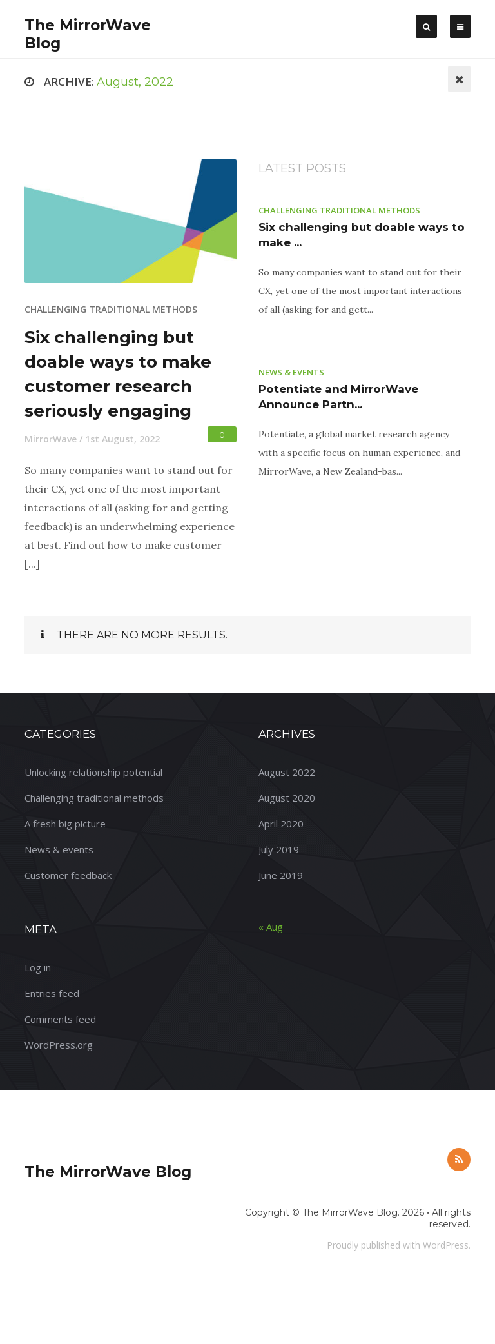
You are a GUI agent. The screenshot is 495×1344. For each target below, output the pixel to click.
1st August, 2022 (122, 439)
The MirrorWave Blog (107, 1172)
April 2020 (281, 823)
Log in (37, 967)
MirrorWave (50, 439)
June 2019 (280, 875)
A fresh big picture (65, 823)
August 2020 (286, 797)
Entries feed (51, 993)
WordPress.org (58, 1044)
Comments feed (60, 1019)
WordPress (446, 1245)
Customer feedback (68, 875)
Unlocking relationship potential (93, 772)
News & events (291, 372)
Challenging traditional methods (110, 309)
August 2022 (286, 772)
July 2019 (278, 849)
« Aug (270, 926)
